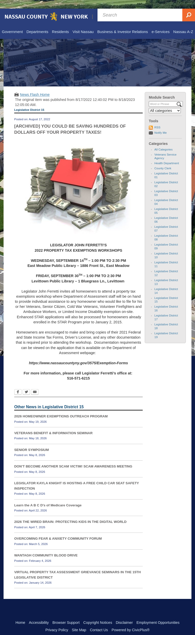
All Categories (163, 140)
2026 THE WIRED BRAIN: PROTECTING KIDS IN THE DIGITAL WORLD (70, 513)
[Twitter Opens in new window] (26, 384)
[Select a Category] (165, 101)
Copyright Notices (97, 614)
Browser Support (65, 614)
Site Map (79, 621)
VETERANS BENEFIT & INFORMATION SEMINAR (53, 424)
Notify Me (160, 124)
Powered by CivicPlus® (130, 621)
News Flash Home (35, 86)
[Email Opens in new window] (35, 384)
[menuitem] (12, 23)
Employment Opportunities (158, 614)
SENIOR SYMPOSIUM (31, 441)
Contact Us (99, 621)
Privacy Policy (56, 621)
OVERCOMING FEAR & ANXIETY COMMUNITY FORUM (58, 530)
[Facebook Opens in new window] (18, 384)
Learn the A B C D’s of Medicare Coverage (48, 496)
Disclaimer (124, 614)
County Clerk (162, 159)
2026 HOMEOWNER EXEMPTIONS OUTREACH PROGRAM (61, 408)
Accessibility (39, 614)
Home (20, 614)
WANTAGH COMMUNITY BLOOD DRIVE (46, 547)
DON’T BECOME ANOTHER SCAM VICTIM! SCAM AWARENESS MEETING (73, 458)
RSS (157, 118)
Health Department (166, 154)
